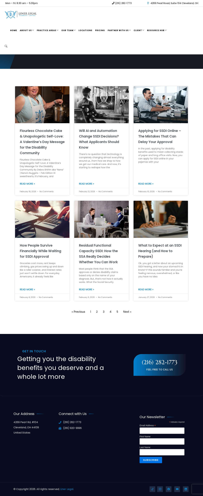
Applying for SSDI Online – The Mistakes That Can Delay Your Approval (159, 136)
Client (138, 30)
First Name (145, 436)
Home (13, 30)
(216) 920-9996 (70, 428)
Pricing (100, 30)
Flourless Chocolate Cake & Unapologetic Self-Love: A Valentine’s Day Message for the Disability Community (42, 141)
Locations (85, 30)
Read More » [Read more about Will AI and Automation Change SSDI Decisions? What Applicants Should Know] (86, 183)
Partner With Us (118, 30)
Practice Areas (46, 30)
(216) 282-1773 (122, 3)
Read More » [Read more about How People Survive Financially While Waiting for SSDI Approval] (27, 289)
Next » (127, 312)
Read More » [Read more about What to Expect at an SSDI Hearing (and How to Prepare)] (145, 289)
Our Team (67, 30)
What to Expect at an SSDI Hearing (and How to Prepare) (160, 251)
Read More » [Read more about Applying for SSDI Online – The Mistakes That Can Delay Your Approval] (145, 183)
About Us (26, 30)
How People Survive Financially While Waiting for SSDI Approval (40, 251)
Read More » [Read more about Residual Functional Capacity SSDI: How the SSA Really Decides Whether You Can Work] (86, 289)
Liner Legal (66, 489)
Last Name (145, 447)
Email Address (148, 425)
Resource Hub (155, 30)
